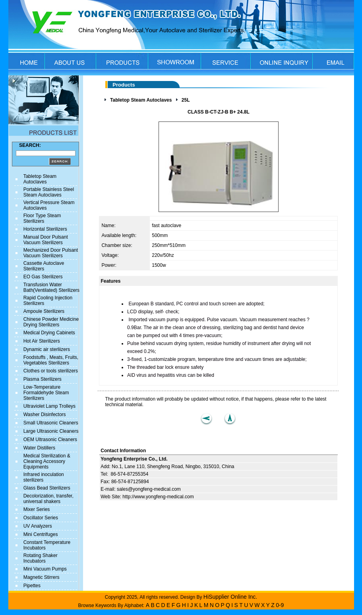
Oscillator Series (40, 518)
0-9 (280, 605)
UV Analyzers (37, 526)
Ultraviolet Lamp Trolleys (49, 406)
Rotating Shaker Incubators (40, 558)
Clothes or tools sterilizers (50, 371)
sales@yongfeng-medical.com (149, 489)
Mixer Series (36, 509)
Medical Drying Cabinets (49, 332)
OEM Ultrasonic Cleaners (50, 439)
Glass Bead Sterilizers (46, 488)
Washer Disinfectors (44, 414)
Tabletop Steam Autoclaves (39, 179)
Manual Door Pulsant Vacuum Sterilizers (45, 239)
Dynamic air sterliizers (46, 349)
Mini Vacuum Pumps (45, 569)
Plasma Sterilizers (42, 379)
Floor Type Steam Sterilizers (42, 218)
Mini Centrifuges (40, 534)
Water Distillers (39, 448)
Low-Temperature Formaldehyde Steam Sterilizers (46, 392)
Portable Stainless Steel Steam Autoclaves (48, 192)
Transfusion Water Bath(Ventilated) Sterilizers (51, 287)
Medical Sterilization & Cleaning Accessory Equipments (46, 461)
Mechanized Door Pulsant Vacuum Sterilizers (50, 252)
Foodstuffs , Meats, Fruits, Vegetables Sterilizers (51, 360)
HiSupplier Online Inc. (230, 597)
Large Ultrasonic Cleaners (51, 431)
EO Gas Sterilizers (43, 277)
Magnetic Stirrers (41, 577)
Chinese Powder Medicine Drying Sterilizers (51, 322)
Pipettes (32, 585)
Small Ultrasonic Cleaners (50, 423)
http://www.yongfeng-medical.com (158, 496)
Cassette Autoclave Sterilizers (43, 266)
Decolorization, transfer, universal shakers (48, 498)
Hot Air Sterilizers (41, 341)
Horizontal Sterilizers (45, 229)
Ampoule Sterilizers (43, 311)
